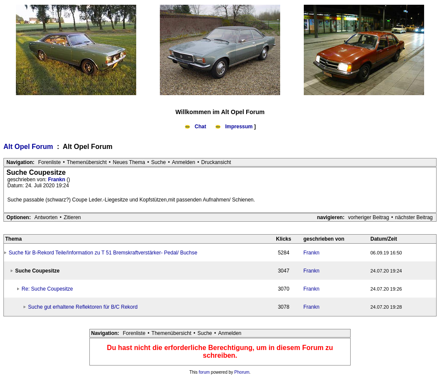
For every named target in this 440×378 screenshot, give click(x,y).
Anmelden (183, 162)
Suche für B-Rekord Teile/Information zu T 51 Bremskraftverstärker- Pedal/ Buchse (103, 253)
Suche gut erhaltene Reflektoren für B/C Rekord (83, 307)
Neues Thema (129, 162)
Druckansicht (216, 162)
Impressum (234, 127)
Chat (196, 127)
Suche (158, 162)
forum (204, 372)
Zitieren (72, 217)
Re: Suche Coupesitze (47, 289)
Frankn (57, 180)
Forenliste (49, 162)
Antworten (46, 217)
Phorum (241, 372)
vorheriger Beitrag (368, 217)
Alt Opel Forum (29, 146)
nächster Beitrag (414, 217)
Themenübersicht (87, 162)
